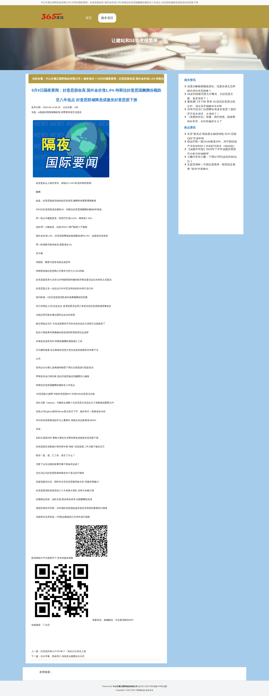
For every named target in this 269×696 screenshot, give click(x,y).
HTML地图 (162, 686)
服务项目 (107, 17)
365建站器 (140, 690)
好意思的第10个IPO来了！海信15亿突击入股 (63, 651)
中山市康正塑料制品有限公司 (63, 78)
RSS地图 (153, 686)
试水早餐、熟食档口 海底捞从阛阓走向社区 (63, 656)
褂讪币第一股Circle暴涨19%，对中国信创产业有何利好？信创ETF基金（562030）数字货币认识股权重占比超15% (212, 146)
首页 (89, 17)
